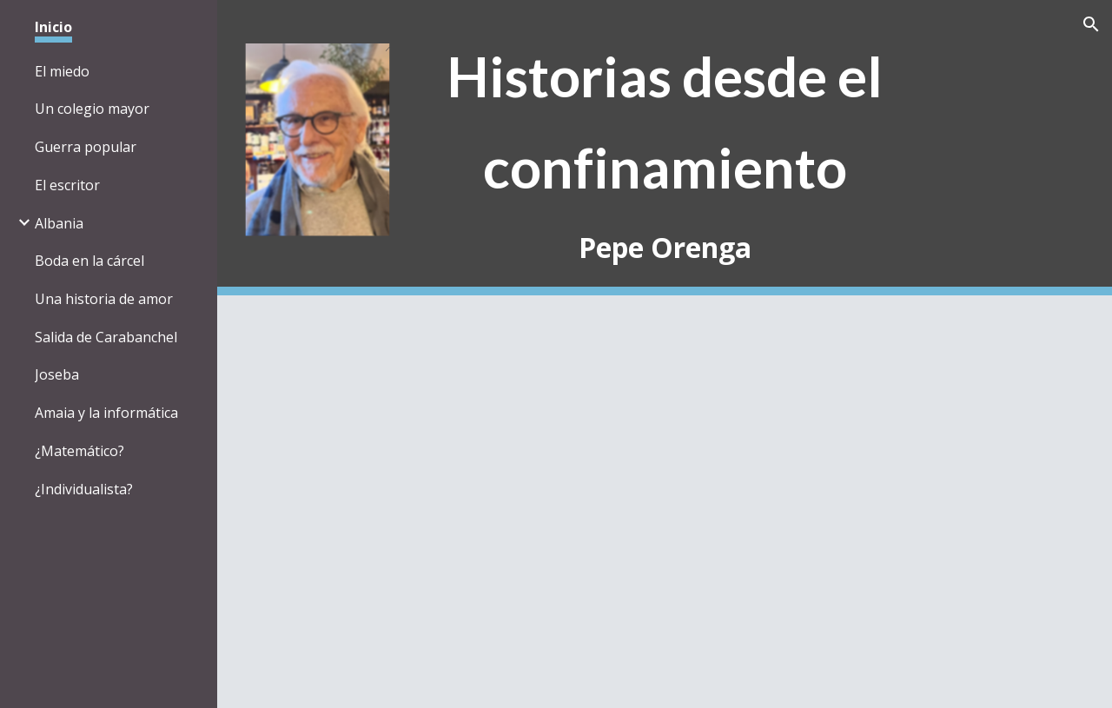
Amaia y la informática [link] (106, 412)
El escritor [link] (67, 185)
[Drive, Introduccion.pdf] (597, 501)
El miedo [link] (62, 71)
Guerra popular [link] (85, 146)
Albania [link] (59, 223)
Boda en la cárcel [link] (89, 260)
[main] (665, 148)
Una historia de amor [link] (104, 298)
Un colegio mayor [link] (92, 108)
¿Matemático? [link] (79, 450)
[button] (1091, 24)
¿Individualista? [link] (84, 489)
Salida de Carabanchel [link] (106, 337)
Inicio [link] (53, 26)
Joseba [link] (57, 374)
